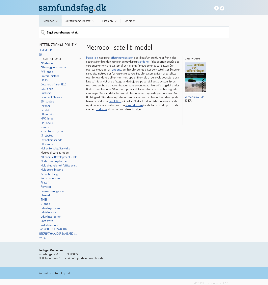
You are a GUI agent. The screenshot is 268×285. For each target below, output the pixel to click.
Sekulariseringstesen (53, 191)
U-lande (45, 204)
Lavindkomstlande (51, 140)
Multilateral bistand (52, 169)
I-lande (45, 127)
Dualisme (46, 93)
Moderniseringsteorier (54, 161)
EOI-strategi (47, 101)
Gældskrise (47, 110)
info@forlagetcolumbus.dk (87, 258)
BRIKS (44, 80)
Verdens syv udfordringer (200, 97)
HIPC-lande (47, 118)
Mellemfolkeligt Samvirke (55, 148)
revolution (115, 101)
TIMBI (44, 199)
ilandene (116, 69)
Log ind (65, 273)
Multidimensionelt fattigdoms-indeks (59, 165)
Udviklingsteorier (51, 216)
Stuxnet (45, 195)
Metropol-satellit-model (55, 152)
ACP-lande (47, 63)
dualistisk (101, 109)
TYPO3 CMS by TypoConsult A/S (210, 283)
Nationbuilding (49, 174)
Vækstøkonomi (50, 225)
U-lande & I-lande (50, 59)
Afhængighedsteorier (53, 67)
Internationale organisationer (58, 233)
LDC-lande (47, 144)
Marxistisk (92, 57)
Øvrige (43, 238)
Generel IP (45, 50)
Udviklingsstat (49, 212)
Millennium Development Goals (59, 157)
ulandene (143, 61)
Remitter (46, 186)
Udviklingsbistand (51, 208)
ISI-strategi (47, 135)
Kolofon (54, 273)
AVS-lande (47, 72)
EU (40, 54)
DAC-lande (47, 89)
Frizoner (45, 106)
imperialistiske (134, 105)
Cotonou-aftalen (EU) (53, 84)
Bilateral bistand (50, 76)
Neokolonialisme (50, 178)
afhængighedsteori (122, 57)
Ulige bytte (47, 221)
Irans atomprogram (52, 131)
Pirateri (45, 182)
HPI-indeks (47, 123)
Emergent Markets (51, 97)
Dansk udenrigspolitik (53, 229)
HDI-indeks (47, 114)
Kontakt (43, 273)
